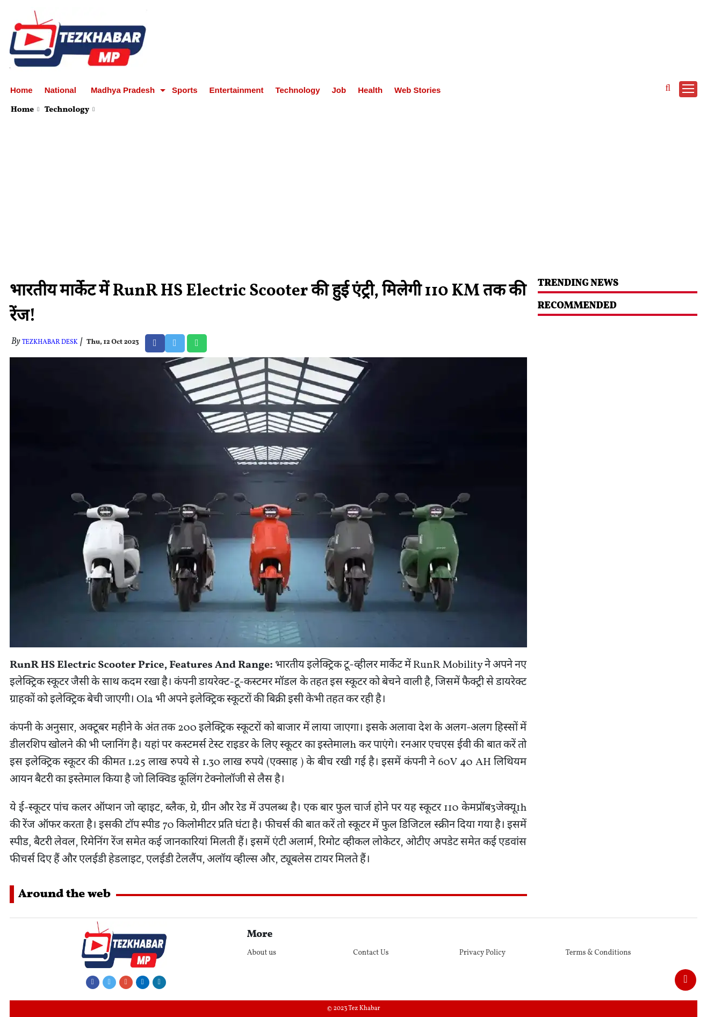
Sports (185, 90)
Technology (297, 90)
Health (370, 90)
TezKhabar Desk (50, 342)
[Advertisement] (353, 197)
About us (261, 953)
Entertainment (237, 90)
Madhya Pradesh (123, 90)
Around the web (64, 894)
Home (21, 90)
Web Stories (417, 90)
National (60, 90)
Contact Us (370, 953)
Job (339, 90)
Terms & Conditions (598, 953)
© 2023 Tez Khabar (353, 1008)
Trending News (578, 283)
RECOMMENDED (577, 306)
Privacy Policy (482, 953)
